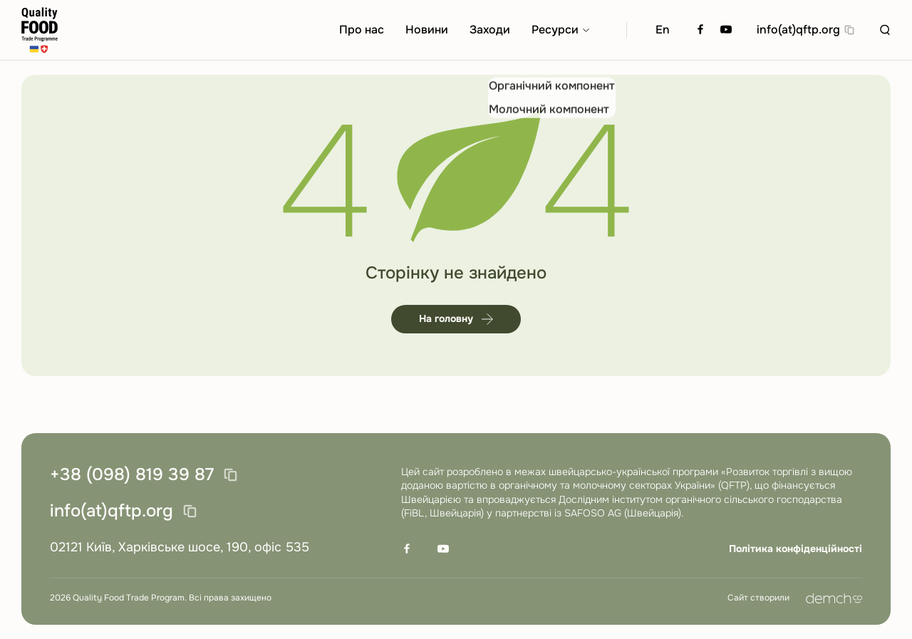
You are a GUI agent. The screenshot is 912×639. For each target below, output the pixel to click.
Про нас (361, 29)
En (663, 29)
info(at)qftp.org (798, 29)
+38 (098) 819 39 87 (132, 475)
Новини (426, 29)
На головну (456, 318)
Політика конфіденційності (795, 548)
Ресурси (555, 29)
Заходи (490, 29)
